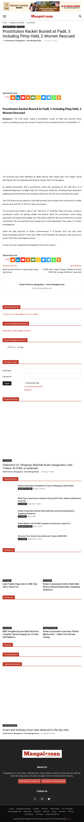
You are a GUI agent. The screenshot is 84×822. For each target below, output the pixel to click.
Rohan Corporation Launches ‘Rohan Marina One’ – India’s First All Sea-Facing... (61, 634)
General (71, 811)
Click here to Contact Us (29, 781)
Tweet (7, 97)
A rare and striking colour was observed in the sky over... (36, 729)
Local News (31, 22)
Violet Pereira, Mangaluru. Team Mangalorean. (23, 41)
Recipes (36, 809)
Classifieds (22, 516)
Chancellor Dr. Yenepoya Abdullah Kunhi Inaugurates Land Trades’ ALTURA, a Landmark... (37, 466)
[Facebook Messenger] (43, 97)
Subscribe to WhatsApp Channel (16, 331)
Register (27, 390)
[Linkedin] (18, 97)
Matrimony (28, 811)
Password (7, 376)
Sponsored (8, 597)
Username (7, 370)
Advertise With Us (52, 814)
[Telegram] (48, 97)
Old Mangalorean (14, 811)
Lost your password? (33, 386)
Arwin (69, 819)
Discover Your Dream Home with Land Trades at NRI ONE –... (44, 536)
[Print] (28, 97)
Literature (39, 814)
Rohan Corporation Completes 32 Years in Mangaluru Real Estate (45, 486)
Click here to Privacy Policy (53, 781)
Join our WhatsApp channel (15, 324)
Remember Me (33, 383)
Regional (37, 811)
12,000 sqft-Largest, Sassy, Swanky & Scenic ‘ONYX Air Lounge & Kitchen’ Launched (62, 270)
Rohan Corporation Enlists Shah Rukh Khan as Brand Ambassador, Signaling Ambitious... (61, 587)
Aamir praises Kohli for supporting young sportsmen (20, 270)
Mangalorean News (17, 22)
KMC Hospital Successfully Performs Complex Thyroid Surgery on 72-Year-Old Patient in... (21, 634)
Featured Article (10, 399)
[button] (4, 16)
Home (5, 22)
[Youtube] (23, 97)
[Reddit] (12, 97)
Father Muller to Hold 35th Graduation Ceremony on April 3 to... (45, 523)
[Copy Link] (38, 97)
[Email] (33, 97)
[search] (39, 347)
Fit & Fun (45, 809)
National (46, 811)
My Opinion (29, 814)
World (54, 811)
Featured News (10, 479)
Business (62, 811)
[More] (59, 97)
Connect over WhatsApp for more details (20, 314)
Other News (54, 809)
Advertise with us (11, 307)
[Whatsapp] (53, 97)
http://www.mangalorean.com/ (42, 288)
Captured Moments (12, 664)
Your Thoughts (67, 809)
